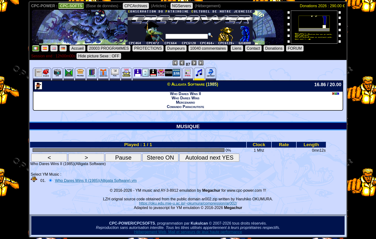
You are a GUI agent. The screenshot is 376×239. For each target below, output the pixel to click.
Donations (273, 48)
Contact (253, 48)
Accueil (77, 48)
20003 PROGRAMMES (109, 48)
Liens (236, 48)
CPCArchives (135, 6)
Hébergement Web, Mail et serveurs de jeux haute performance (188, 232)
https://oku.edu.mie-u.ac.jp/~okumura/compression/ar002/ (188, 203)
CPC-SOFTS (71, 6)
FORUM (295, 48)
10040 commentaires (208, 48)
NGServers (181, 6)
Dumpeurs (176, 48)
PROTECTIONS (148, 48)
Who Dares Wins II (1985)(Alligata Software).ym (96, 181)
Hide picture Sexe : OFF (98, 56)
